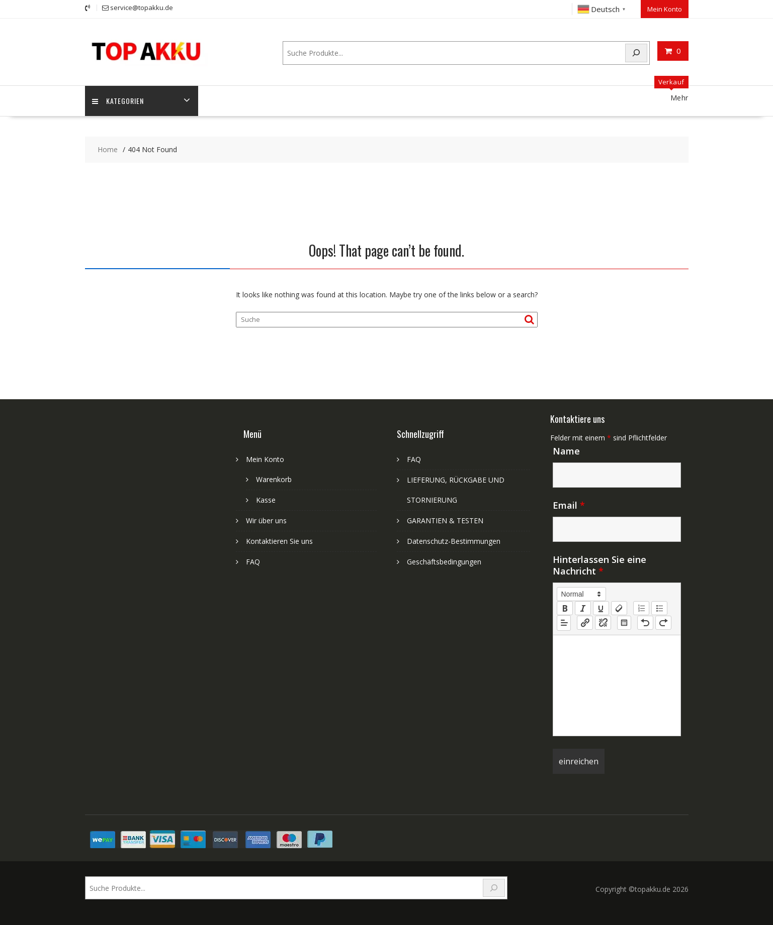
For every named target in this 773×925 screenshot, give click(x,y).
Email (569, 505)
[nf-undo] (645, 623)
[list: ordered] (641, 608)
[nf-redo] (663, 623)
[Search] (636, 52)
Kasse (266, 499)
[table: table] (624, 623)
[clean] (619, 608)
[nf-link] (585, 623)
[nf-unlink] (603, 623)
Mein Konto (664, 8)
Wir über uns (266, 520)
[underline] (601, 608)
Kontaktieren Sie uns (279, 540)
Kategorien (118, 100)
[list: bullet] (659, 608)
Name (566, 450)
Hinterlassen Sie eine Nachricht (599, 564)
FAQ (253, 561)
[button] (581, 593)
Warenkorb (274, 479)
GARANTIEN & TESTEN (445, 520)
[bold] (565, 608)
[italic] (583, 608)
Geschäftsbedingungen (444, 561)
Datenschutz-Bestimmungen (453, 540)
